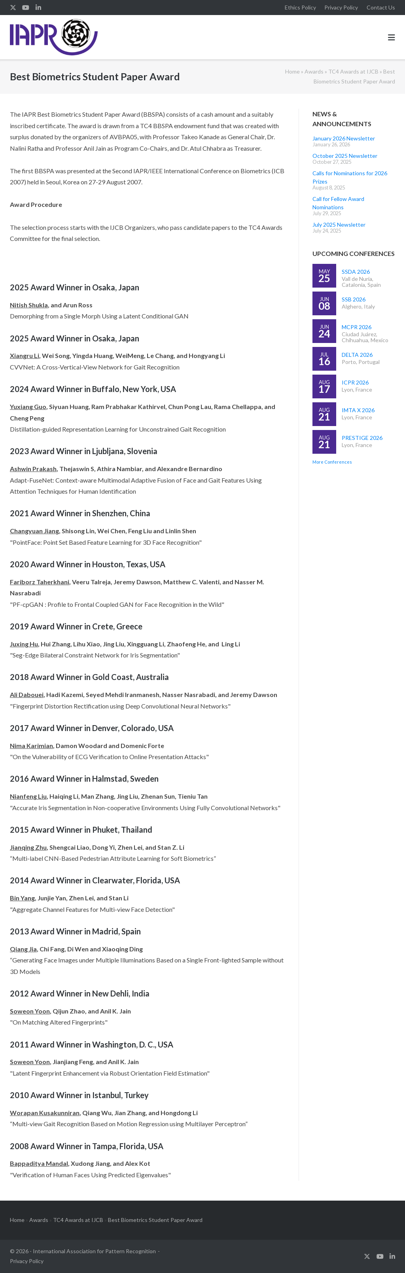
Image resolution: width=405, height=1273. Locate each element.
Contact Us (381, 7)
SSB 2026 (353, 299)
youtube (25, 7)
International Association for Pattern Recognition (94, 1251)
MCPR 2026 (356, 327)
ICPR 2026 (355, 382)
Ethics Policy (300, 7)
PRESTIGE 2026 (362, 437)
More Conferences (332, 461)
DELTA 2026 (357, 354)
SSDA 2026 (356, 271)
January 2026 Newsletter (343, 138)
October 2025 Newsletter (344, 155)
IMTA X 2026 (358, 410)
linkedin (38, 7)
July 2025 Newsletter (338, 224)
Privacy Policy (341, 7)
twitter (13, 7)
